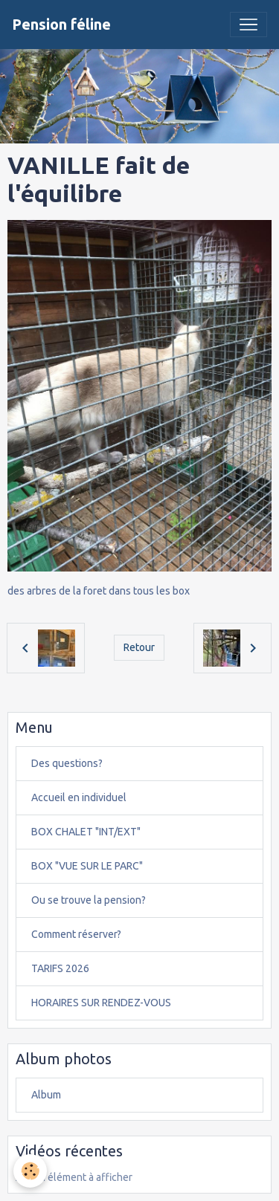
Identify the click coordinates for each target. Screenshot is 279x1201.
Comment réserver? (76, 934)
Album (46, 1095)
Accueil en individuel (78, 797)
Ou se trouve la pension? (88, 900)
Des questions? (67, 763)
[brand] (61, 24)
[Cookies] (30, 1171)
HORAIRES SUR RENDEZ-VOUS (101, 1003)
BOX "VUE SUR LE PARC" (87, 866)
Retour (139, 647)
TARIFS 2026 (60, 968)
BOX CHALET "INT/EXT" (86, 832)
